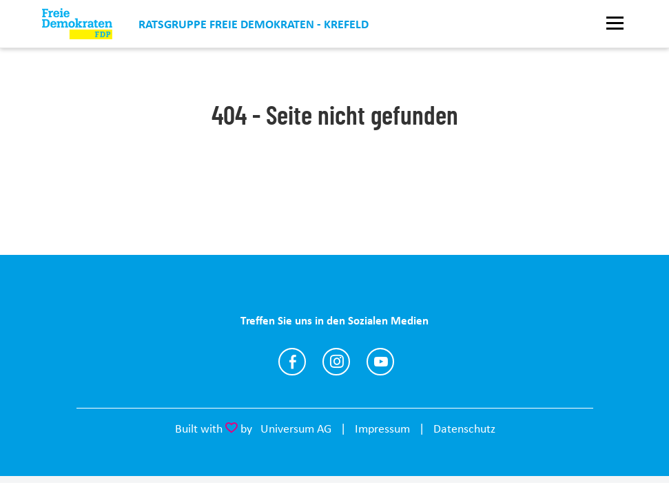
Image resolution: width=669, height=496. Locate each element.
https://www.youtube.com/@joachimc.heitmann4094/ (380, 361)
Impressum (382, 428)
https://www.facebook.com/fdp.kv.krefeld (292, 361)
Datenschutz (464, 428)
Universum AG (295, 428)
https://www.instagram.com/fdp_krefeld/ (336, 361)
